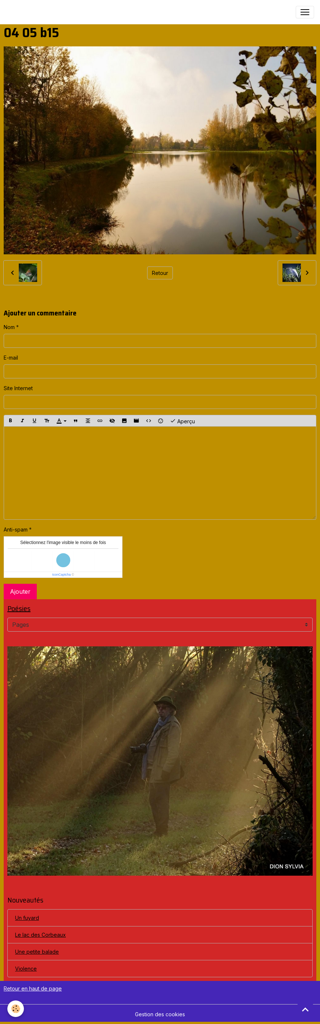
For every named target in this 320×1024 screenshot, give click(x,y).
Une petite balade (37, 952)
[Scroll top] (305, 1009)
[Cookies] (15, 1008)
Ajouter (20, 591)
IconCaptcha (61, 574)
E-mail (11, 357)
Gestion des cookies (160, 1014)
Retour (160, 273)
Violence (26, 968)
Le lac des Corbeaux (40, 935)
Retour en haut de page (33, 988)
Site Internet (18, 388)
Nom (9, 327)
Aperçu (182, 420)
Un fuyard (27, 918)
